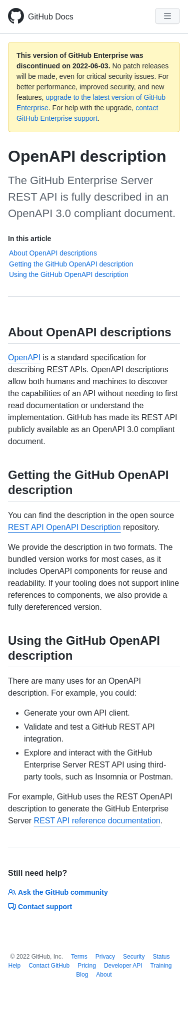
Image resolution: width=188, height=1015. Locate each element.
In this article (29, 239)
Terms (79, 956)
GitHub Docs (51, 16)
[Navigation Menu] (167, 16)
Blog (82, 974)
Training (161, 965)
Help (14, 965)
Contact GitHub (49, 965)
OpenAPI (24, 357)
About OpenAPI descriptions (53, 253)
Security (133, 956)
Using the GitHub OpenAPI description (68, 274)
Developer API (123, 965)
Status (161, 956)
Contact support (40, 907)
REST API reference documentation (97, 820)
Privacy (105, 956)
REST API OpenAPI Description (64, 527)
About (104, 974)
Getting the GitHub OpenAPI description (71, 264)
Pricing (87, 965)
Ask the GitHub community (58, 892)
